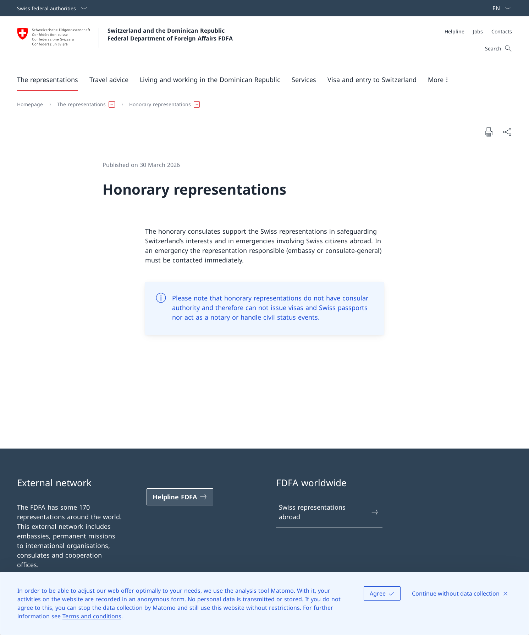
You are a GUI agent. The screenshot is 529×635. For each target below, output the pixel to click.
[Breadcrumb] (261, 104)
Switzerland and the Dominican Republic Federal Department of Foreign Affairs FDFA (170, 34)
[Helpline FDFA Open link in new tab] (180, 496)
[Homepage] (30, 104)
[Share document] (507, 132)
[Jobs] (478, 31)
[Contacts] (501, 31)
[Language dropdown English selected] (499, 8)
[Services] (304, 79)
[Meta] (478, 31)
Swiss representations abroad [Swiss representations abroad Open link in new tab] (329, 512)
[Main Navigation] (258, 79)
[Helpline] (454, 31)
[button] (47, 79)
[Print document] (488, 131)
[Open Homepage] (125, 42)
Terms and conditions (91, 616)
